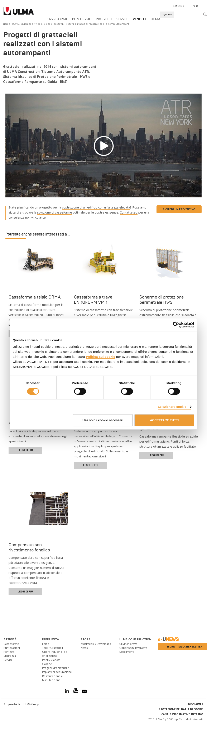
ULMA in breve (128, 644)
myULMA (167, 14)
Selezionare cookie (172, 406)
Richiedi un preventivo (179, 209)
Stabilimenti (126, 652)
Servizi (122, 19)
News (84, 648)
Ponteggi (9, 652)
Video (38, 23)
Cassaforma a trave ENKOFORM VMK (93, 299)
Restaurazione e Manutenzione (52, 678)
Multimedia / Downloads (96, 644)
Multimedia (27, 23)
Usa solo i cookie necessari (102, 420)
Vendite (139, 19)
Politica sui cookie (100, 356)
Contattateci (129, 212)
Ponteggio (82, 19)
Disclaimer (195, 704)
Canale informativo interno (182, 714)
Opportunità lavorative (133, 648)
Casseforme (57, 19)
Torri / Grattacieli (52, 648)
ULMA (155, 19)
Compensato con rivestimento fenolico (29, 547)
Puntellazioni (12, 648)
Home (6, 23)
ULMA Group (31, 704)
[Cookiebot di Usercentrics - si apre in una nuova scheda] (176, 325)
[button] (178, 5)
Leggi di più (25, 450)
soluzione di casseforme (54, 212)
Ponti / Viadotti (51, 660)
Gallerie (47, 664)
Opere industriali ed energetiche (54, 654)
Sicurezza (10, 656)
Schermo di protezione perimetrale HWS (161, 299)
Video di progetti (53, 23)
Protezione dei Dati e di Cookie (181, 709)
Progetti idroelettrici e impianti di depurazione (57, 670)
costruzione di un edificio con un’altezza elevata (96, 207)
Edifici (45, 644)
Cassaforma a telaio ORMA (35, 297)
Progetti (104, 19)
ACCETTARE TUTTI (164, 420)
